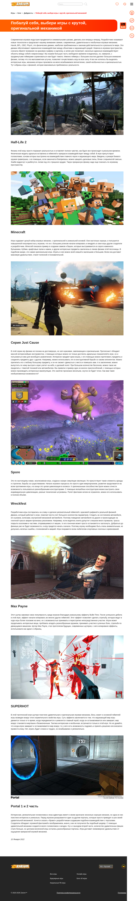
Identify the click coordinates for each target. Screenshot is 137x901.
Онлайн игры (81, 874)
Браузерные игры (56, 878)
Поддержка (122, 893)
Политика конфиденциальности (68, 893)
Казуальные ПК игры (57, 883)
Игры (13, 13)
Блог (19, 13)
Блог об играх (82, 878)
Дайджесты (28, 13)
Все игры (53, 874)
